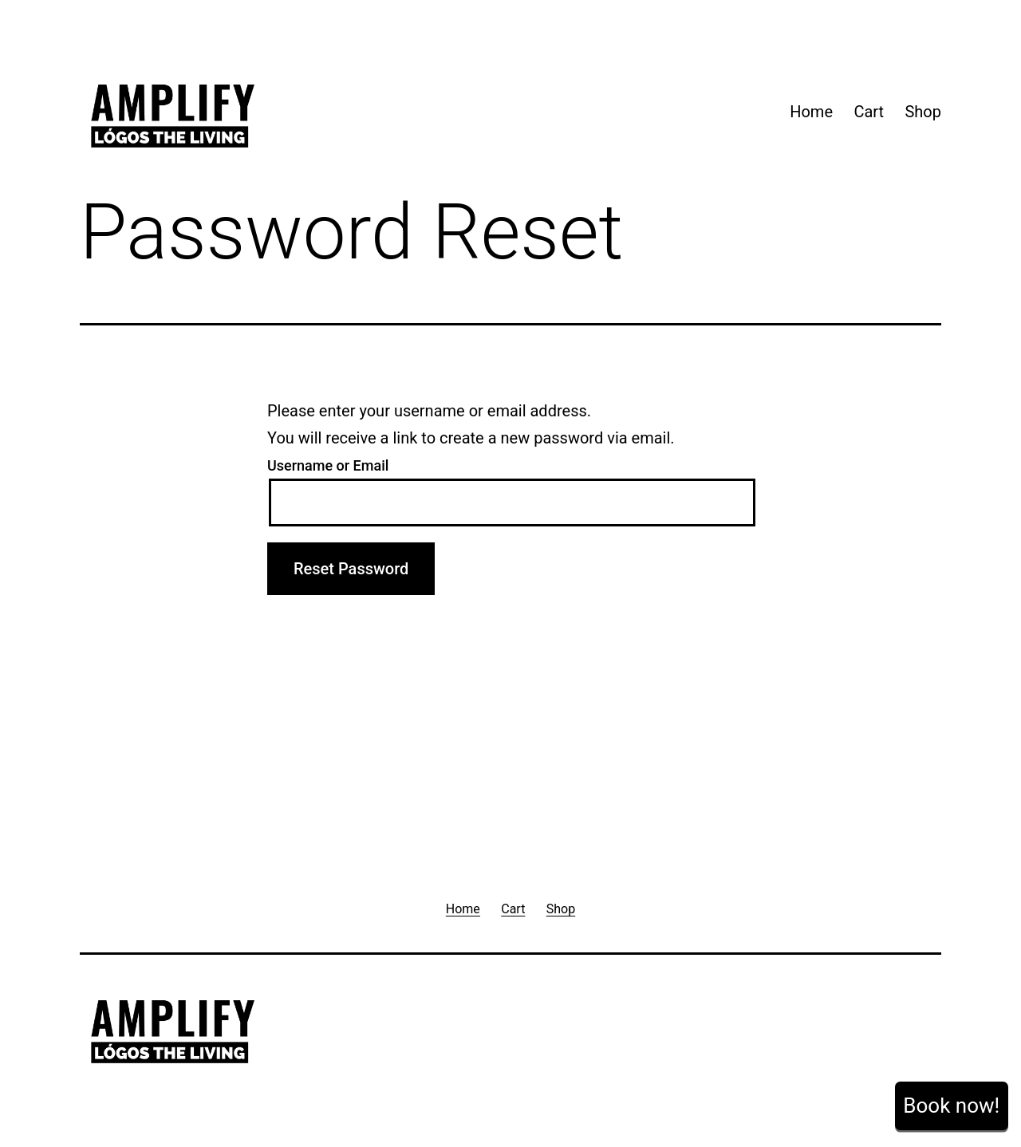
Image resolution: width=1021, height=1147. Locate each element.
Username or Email (327, 465)
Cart (868, 111)
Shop (923, 111)
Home (811, 111)
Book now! (951, 1105)
